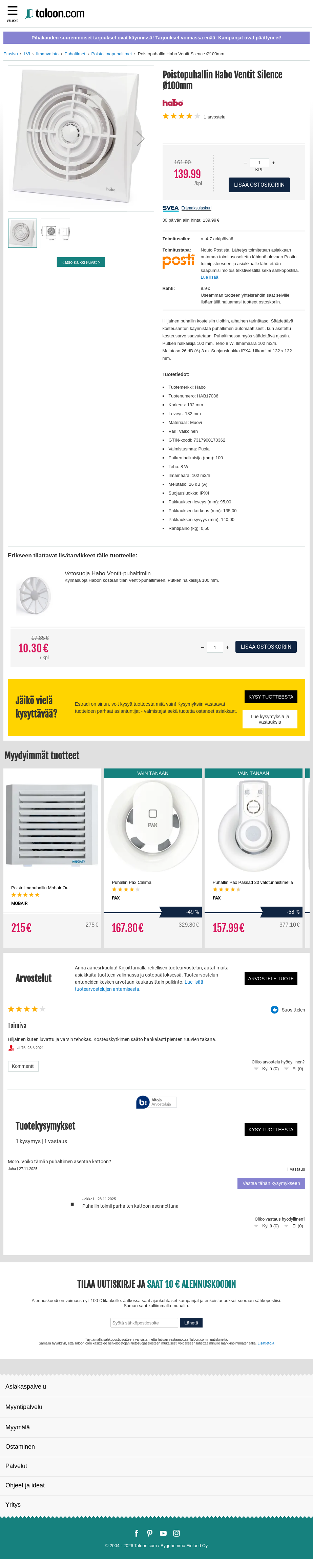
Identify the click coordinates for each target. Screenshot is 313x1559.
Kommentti (23, 1066)
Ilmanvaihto (47, 53)
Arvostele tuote (271, 978)
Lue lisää (209, 277)
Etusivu (10, 53)
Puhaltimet (74, 53)
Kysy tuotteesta (271, 697)
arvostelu (215, 116)
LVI (27, 53)
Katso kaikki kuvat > (80, 262)
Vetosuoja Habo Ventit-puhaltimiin (108, 573)
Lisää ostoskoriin (266, 647)
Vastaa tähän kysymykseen (271, 1183)
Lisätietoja (265, 1343)
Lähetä (191, 1322)
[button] (140, 138)
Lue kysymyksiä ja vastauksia (270, 719)
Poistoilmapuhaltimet (111, 53)
